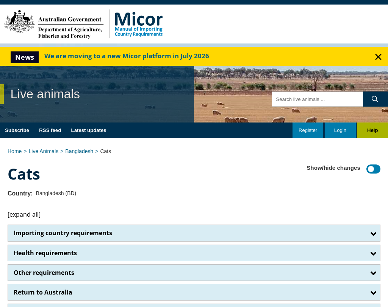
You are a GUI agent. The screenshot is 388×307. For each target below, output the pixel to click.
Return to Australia (43, 292)
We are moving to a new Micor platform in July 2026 (126, 55)
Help (372, 130)
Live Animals (44, 151)
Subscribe (17, 130)
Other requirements (44, 272)
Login (340, 130)
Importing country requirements (63, 233)
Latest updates (88, 130)
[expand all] (24, 214)
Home (15, 151)
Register (308, 130)
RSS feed (50, 130)
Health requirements (45, 253)
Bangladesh (79, 151)
